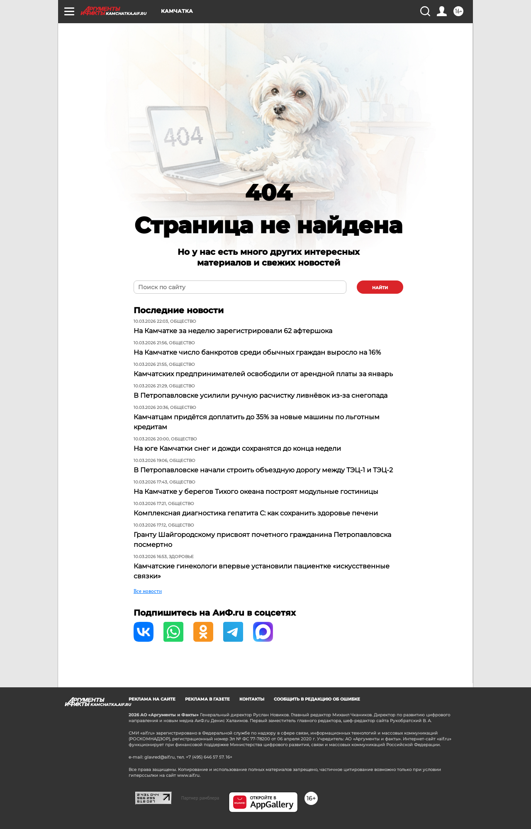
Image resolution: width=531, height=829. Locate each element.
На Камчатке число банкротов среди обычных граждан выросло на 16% (257, 352)
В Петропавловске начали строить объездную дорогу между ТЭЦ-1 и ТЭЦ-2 (263, 470)
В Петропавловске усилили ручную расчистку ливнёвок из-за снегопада (260, 395)
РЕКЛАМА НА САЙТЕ (152, 699)
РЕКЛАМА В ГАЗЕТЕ (207, 699)
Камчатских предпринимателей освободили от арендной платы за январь (263, 374)
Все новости (148, 591)
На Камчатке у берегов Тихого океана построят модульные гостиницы (256, 491)
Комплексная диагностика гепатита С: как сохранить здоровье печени (256, 513)
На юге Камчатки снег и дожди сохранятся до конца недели (237, 448)
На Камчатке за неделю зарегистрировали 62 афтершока (233, 331)
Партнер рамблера (200, 798)
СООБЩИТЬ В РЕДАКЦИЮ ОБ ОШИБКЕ (317, 699)
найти (380, 287)
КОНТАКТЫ (251, 699)
